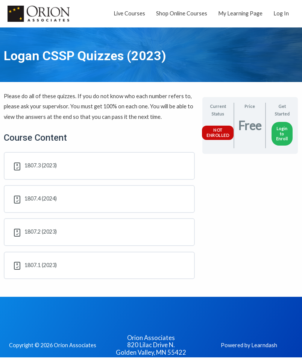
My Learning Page (240, 13)
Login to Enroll (282, 133)
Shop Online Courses (181, 13)
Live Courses (129, 13)
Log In (281, 13)
